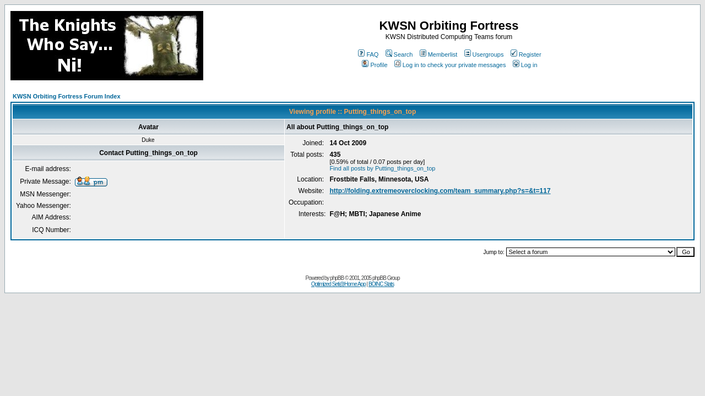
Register (526, 54)
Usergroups (484, 54)
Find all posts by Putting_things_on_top (382, 168)
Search (399, 54)
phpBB (337, 278)
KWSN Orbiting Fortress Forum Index (67, 96)
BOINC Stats (381, 284)
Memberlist (439, 54)
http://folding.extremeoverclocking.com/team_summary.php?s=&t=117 (439, 191)
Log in (525, 65)
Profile (374, 65)
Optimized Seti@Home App (338, 284)
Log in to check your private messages (450, 65)
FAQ (368, 54)
